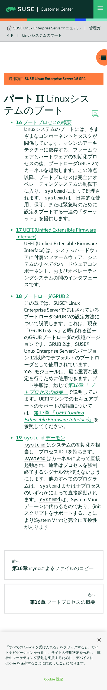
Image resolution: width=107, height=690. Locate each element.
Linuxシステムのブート (42, 35)
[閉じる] (99, 640)
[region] (53, 661)
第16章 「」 (61, 388)
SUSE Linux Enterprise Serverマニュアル (47, 28)
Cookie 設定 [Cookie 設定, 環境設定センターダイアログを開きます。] (53, 679)
